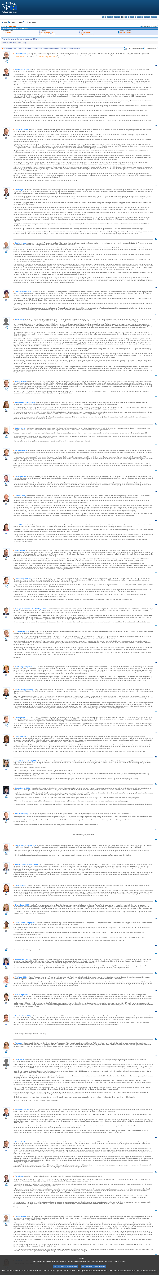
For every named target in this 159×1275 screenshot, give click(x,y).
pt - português (145, 17)
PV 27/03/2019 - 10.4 (87, 32)
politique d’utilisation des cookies (123, 1270)
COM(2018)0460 (19, 56)
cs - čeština (108, 17)
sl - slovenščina (152, 17)
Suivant (20, 22)
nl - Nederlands (140, 17)
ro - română (147, 17)
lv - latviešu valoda (131, 17)
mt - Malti (138, 17)
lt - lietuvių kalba (133, 17)
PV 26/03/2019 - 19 (47, 32)
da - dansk (110, 17)
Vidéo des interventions (135, 48)
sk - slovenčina (149, 17)
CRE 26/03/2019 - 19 (48, 34)
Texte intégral (32, 22)
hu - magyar (135, 17)
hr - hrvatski (126, 17)
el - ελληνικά (117, 17)
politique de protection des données (94, 1270)
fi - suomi (154, 17)
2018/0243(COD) (14, 26)
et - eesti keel (115, 17)
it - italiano (128, 17)
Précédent (13, 22)
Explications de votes (88, 34)
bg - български (103, 17)
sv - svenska (156, 17)
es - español (105, 17)
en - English (119, 17)
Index (5, 22)
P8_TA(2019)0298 (125, 32)
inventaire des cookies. (149, 1270)
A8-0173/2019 (7, 32)
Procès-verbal (151, 48)
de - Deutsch (112, 17)
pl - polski (142, 17)
